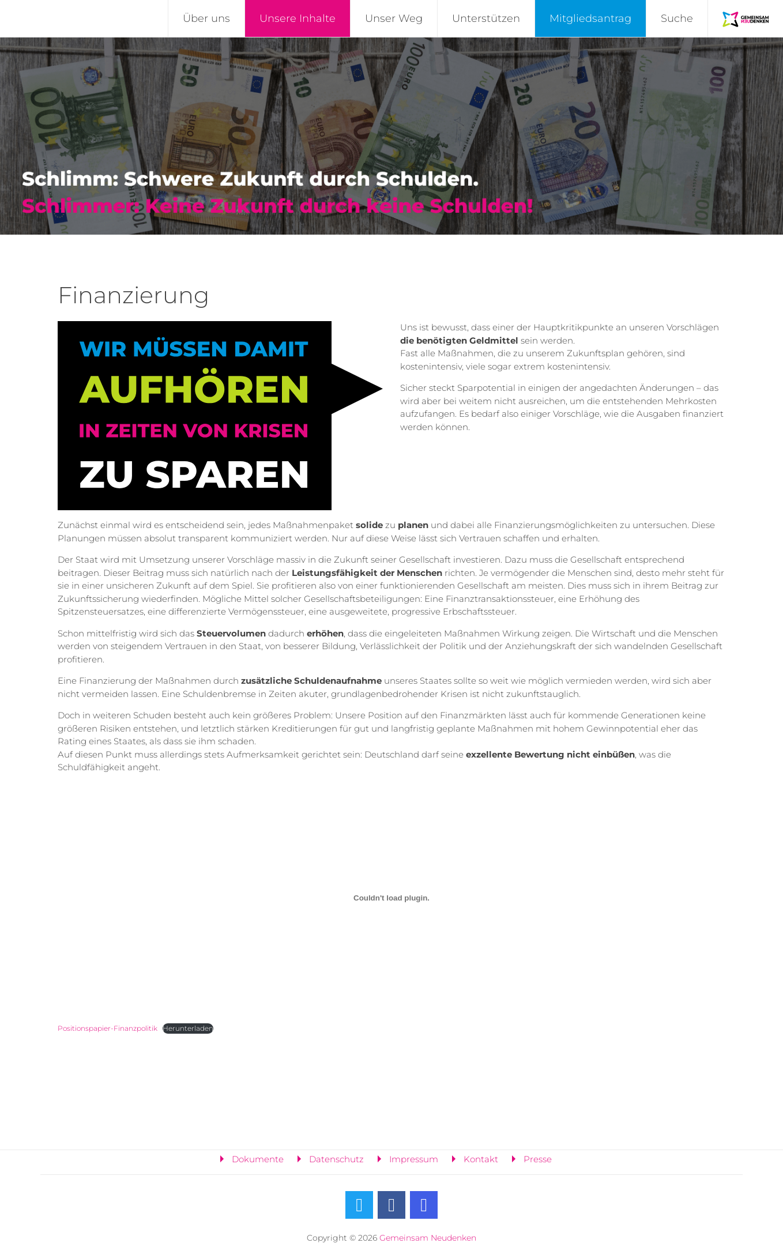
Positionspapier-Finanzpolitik (107, 1028)
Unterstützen (486, 18)
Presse (538, 1159)
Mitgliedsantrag (590, 18)
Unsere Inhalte (297, 18)
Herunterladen (188, 1028)
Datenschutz (336, 1159)
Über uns (206, 18)
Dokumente (258, 1159)
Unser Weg (394, 18)
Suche (677, 18)
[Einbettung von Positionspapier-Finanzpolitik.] (391, 898)
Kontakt (481, 1159)
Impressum (413, 1159)
